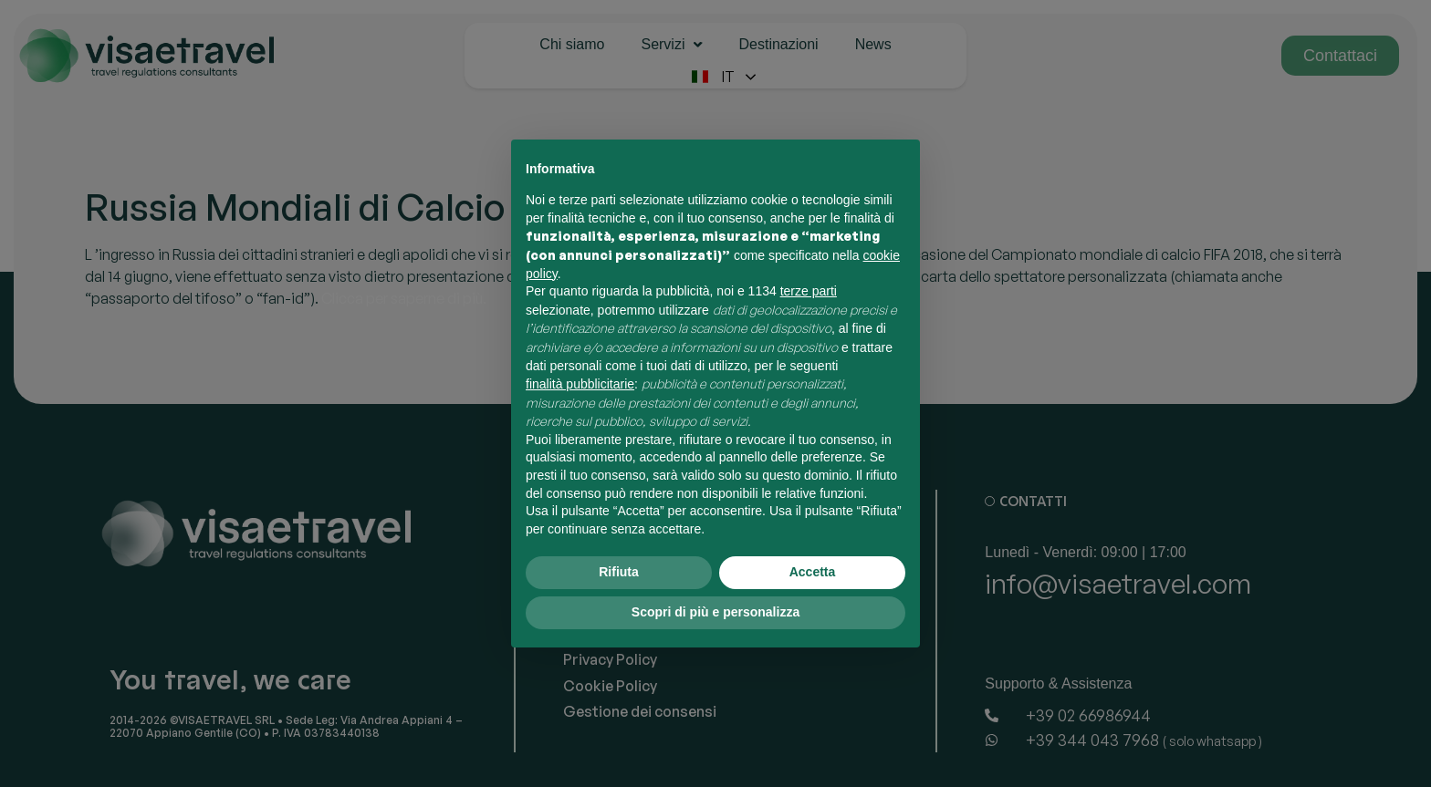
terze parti (808, 291)
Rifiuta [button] (619, 571)
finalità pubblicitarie (580, 384)
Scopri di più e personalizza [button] (715, 612)
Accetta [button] (812, 571)
